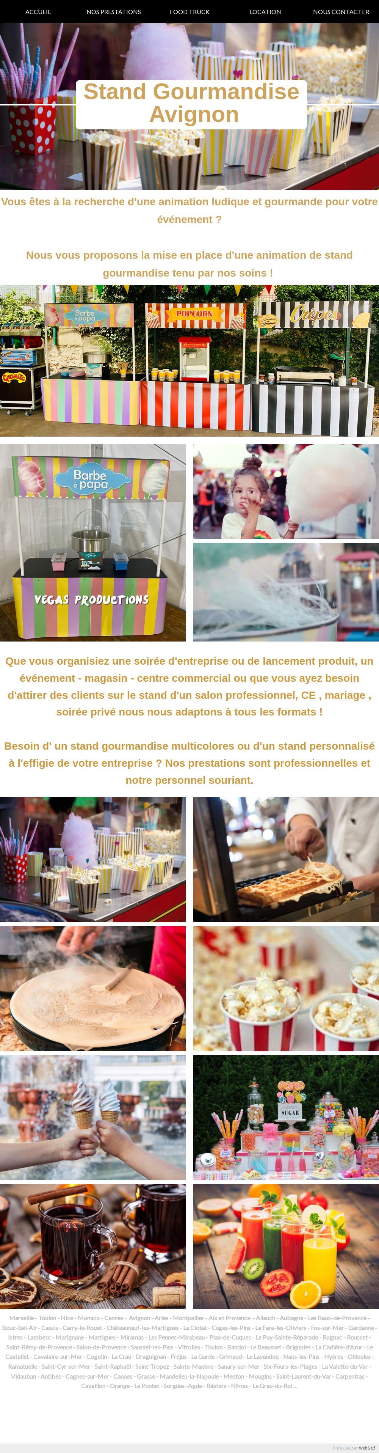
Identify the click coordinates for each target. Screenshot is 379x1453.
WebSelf (367, 1448)
